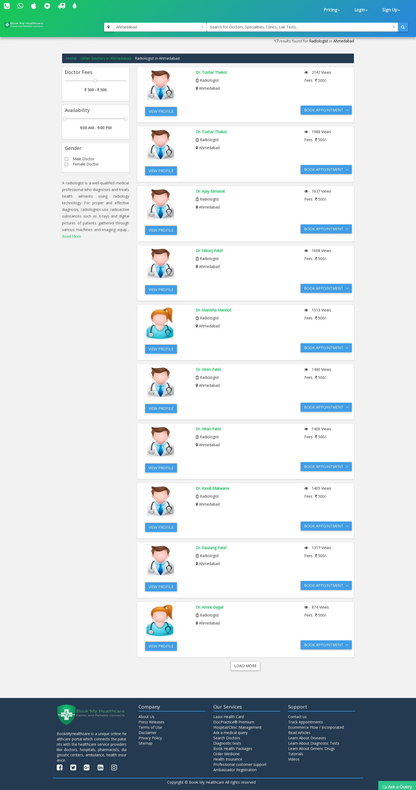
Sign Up (391, 10)
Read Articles (299, 732)
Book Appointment (326, 109)
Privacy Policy (150, 737)
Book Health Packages (232, 748)
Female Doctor (86, 164)
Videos (294, 759)
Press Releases (151, 721)
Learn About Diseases (307, 737)
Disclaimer (147, 732)
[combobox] (160, 27)
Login (361, 10)
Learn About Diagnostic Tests (313, 743)
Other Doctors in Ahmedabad (105, 58)
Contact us (297, 716)
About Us (146, 716)
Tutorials (295, 753)
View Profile (161, 111)
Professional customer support (240, 764)
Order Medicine (226, 753)
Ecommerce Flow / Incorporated (316, 727)
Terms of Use (150, 727)
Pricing (332, 10)
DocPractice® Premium (233, 721)
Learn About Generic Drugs (311, 748)
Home (71, 58)
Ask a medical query (230, 732)
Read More (71, 236)
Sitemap (145, 743)
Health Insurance (227, 759)
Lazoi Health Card (228, 716)
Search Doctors (226, 737)
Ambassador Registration (235, 769)
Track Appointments (305, 721)
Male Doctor (83, 158)
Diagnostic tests (227, 743)
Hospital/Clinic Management (237, 727)
